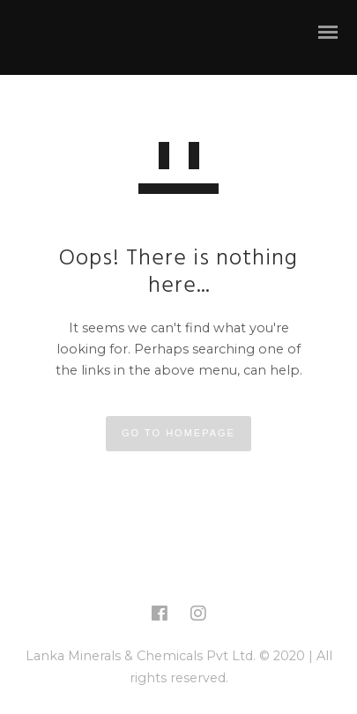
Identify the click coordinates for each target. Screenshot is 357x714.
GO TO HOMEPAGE (178, 433)
